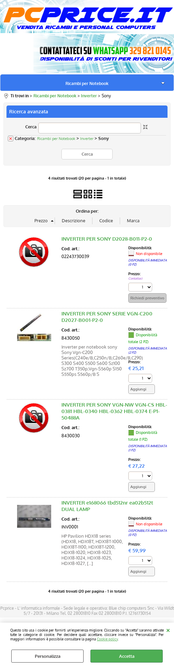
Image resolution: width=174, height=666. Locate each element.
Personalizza (47, 656)
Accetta (126, 656)
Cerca (31, 126)
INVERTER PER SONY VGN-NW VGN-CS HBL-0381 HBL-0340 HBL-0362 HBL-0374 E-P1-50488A (114, 411)
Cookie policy (107, 639)
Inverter (86, 138)
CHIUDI (168, 629)
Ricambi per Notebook (87, 83)
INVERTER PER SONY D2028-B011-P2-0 (106, 239)
